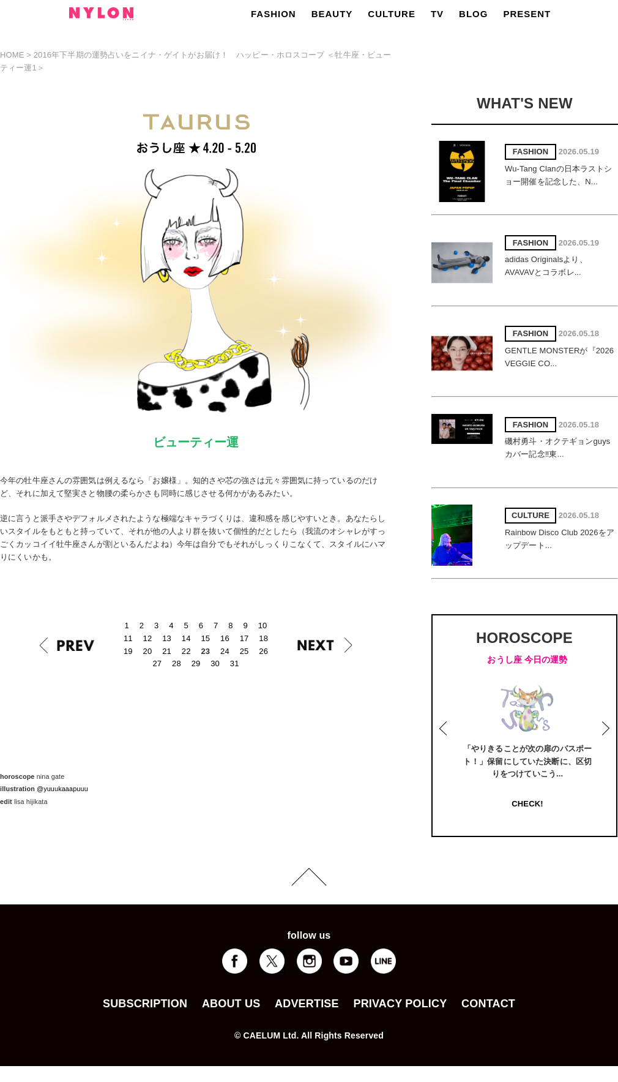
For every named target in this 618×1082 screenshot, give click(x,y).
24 (224, 651)
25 (244, 651)
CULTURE (391, 14)
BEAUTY (332, 14)
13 (166, 638)
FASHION (273, 14)
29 (196, 663)
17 (244, 638)
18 (263, 638)
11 (128, 638)
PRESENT (527, 14)
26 (263, 651)
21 (166, 651)
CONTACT (488, 1003)
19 (128, 651)
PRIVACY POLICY (400, 1003)
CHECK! (527, 803)
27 (157, 663)
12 (147, 638)
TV (437, 14)
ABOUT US (231, 1003)
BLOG (473, 14)
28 (176, 663)
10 (262, 625)
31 (234, 663)
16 (224, 638)
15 (205, 638)
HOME (12, 54)
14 (186, 638)
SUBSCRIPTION (145, 1003)
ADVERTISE (307, 1003)
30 (215, 663)
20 (147, 651)
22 (186, 651)
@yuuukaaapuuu (62, 788)
